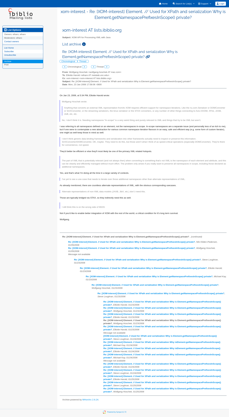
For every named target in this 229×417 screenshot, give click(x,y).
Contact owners (11, 41)
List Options (12, 30)
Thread (83, 61)
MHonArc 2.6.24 (90, 399)
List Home (9, 48)
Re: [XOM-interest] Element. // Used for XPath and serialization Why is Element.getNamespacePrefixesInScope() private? (131, 242)
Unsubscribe (10, 55)
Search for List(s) (182, 3)
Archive (7, 61)
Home (163, 3)
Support (203, 3)
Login (220, 3)
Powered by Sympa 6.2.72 (116, 412)
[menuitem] (163, 3)
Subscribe (9, 51)
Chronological (68, 61)
